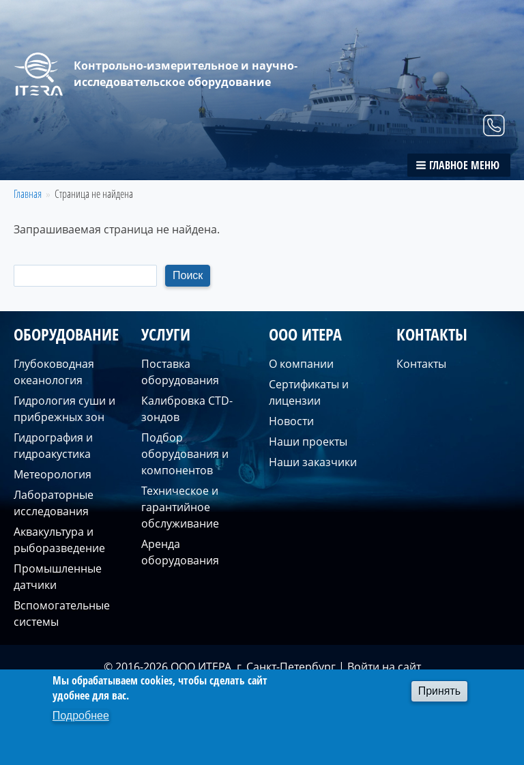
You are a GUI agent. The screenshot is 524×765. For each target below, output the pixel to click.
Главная (28, 193)
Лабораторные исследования (53, 503)
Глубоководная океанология (54, 372)
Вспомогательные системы (62, 613)
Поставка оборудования (180, 372)
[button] (458, 165)
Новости (291, 421)
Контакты (421, 363)
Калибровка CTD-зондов (187, 408)
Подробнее (81, 715)
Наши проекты (308, 441)
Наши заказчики (313, 462)
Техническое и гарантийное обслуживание (180, 507)
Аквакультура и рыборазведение (59, 539)
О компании (301, 363)
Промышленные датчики (58, 576)
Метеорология (52, 474)
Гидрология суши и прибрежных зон (64, 408)
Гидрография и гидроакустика (53, 445)
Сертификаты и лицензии (309, 392)
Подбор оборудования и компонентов (185, 454)
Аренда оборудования (180, 552)
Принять (439, 691)
